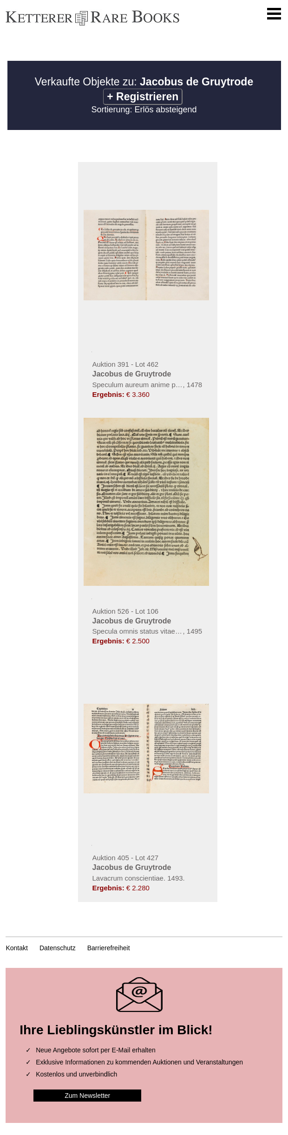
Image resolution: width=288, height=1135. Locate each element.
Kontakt (16, 948)
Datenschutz (57, 948)
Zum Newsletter (87, 1095)
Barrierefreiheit (108, 948)
